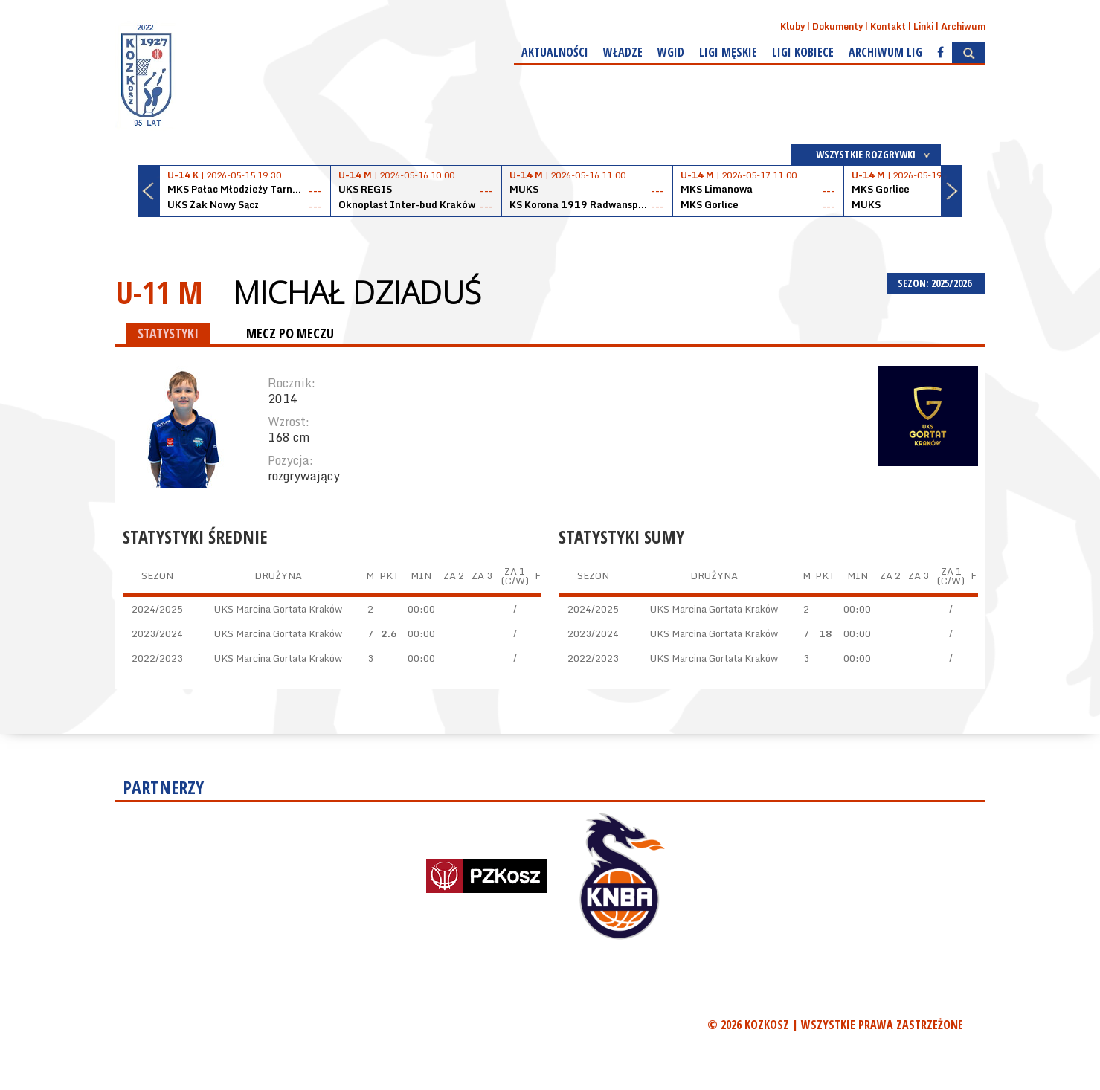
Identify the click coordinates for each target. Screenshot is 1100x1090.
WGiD (670, 52)
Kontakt (888, 26)
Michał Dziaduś (357, 292)
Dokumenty (837, 26)
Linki (923, 26)
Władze (623, 52)
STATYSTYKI (168, 333)
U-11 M (159, 292)
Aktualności (554, 52)
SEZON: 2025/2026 (936, 283)
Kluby (792, 26)
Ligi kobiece (803, 52)
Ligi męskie (728, 52)
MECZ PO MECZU (290, 333)
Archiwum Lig (885, 52)
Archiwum (963, 26)
